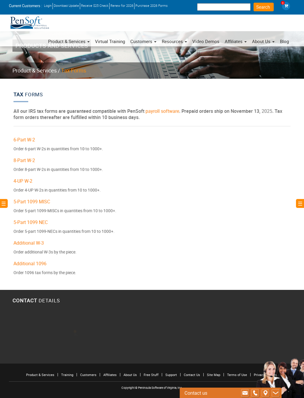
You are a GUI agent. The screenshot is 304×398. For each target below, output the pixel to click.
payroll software (162, 113)
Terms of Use (237, 374)
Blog (284, 41)
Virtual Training (110, 41)
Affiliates (110, 374)
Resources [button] (174, 41)
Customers (88, 374)
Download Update (66, 5)
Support (171, 374)
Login (48, 5)
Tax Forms (73, 70)
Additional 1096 (34, 261)
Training (67, 374)
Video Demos (205, 41)
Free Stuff (151, 374)
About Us (130, 374)
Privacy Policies (265, 374)
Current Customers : (25, 5)
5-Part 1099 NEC (34, 221)
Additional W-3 (32, 241)
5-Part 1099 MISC (35, 201)
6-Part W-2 (28, 141)
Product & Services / (36, 70)
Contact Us (192, 374)
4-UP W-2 (27, 181)
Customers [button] (143, 41)
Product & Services (69, 41)
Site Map (213, 374)
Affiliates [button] (236, 41)
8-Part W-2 (28, 161)
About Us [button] (263, 41)
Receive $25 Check (94, 5)
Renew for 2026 (121, 5)
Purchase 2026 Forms (151, 5)
